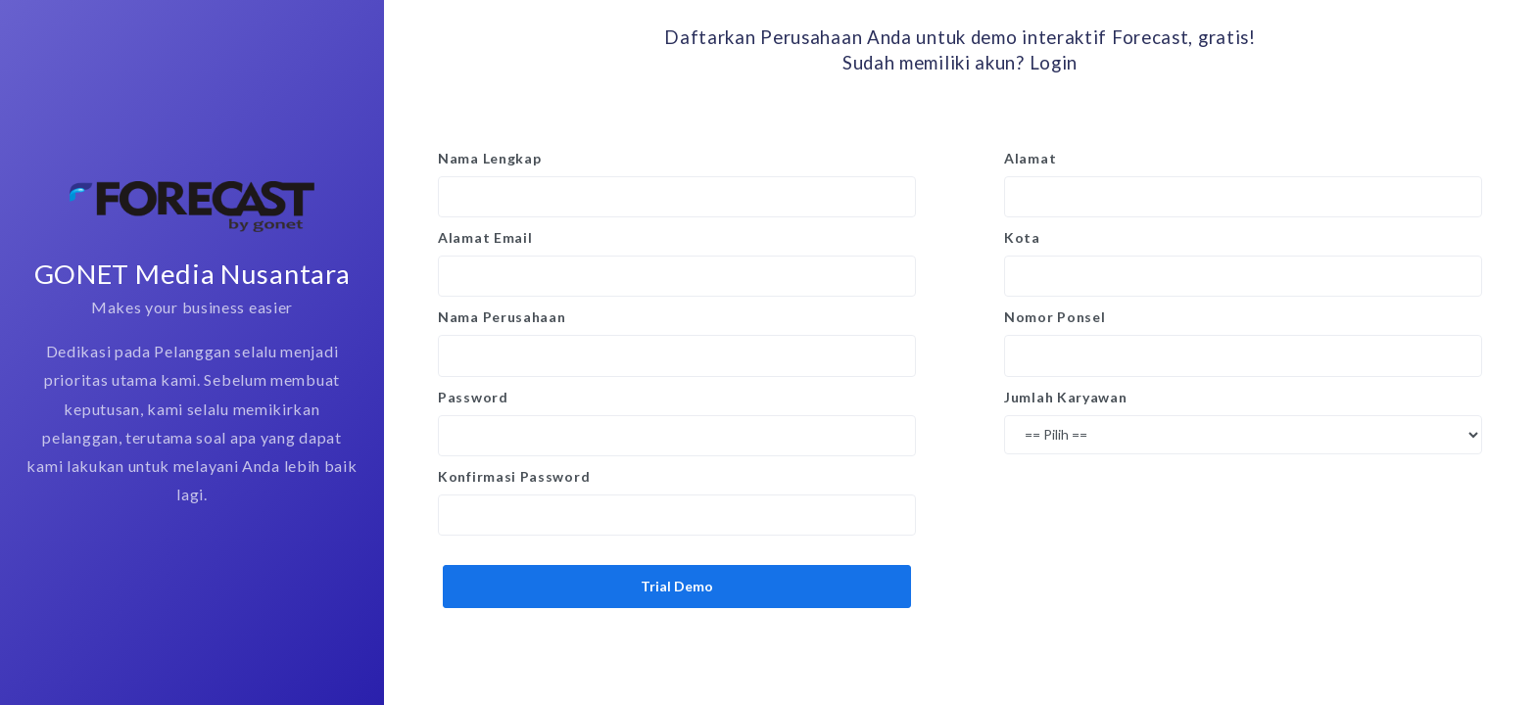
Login (1054, 62)
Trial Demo (677, 586)
